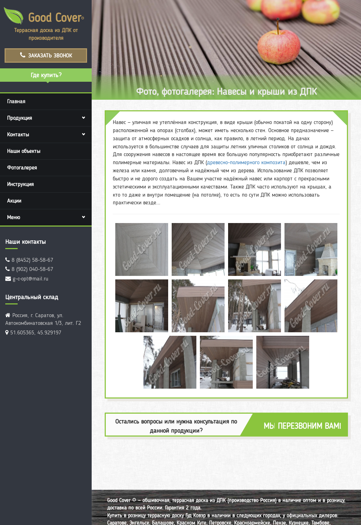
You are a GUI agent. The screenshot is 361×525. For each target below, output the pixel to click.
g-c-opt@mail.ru (30, 278)
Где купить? (46, 75)
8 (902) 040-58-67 (32, 269)
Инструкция (20, 184)
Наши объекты (23, 151)
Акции (14, 200)
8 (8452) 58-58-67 (32, 260)
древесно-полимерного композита (246, 162)
